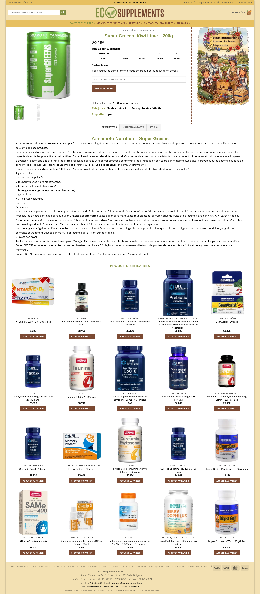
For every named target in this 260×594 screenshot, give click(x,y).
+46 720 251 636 (93, 582)
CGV (63, 566)
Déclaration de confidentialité (193, 566)
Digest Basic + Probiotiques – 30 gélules (227, 469)
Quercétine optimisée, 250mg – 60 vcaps (178, 470)
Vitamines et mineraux (112, 23)
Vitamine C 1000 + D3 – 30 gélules (33, 321)
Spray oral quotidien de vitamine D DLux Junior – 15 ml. (81, 542)
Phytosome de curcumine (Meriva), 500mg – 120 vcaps (130, 470)
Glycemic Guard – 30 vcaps (33, 469)
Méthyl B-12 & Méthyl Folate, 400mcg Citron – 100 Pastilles (226, 398)
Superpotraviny (148, 29)
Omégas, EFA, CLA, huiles (159, 23)
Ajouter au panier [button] (33, 336)
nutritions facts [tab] (133, 127)
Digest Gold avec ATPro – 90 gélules (226, 541)
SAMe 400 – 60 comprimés (33, 541)
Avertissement (137, 566)
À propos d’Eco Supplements (198, 2)
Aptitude (135, 23)
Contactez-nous (244, 2)
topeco (110, 114)
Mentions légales (49, 566)
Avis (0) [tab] (154, 127)
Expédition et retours (224, 2)
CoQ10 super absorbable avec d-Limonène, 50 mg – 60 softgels (130, 398)
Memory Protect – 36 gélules (82, 469)
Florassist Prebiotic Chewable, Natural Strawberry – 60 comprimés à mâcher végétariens (178, 324)
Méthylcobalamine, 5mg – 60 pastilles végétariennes (33, 398)
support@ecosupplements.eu (127, 582)
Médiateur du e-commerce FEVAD (105, 587)
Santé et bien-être (82, 23)
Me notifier (104, 88)
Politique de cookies (160, 566)
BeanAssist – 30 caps (227, 321)
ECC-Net (137, 587)
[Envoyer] (62, 12)
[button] (20, 2)
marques (183, 23)
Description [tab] (109, 127)
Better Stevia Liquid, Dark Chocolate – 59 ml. (81, 323)
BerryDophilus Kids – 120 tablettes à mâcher (178, 542)
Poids (125, 29)
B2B (125, 566)
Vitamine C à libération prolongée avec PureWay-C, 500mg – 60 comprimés (130, 542)
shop (133, 29)
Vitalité (157, 108)
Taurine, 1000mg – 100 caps (81, 397)
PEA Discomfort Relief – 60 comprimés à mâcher (130, 323)
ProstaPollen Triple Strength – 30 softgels (178, 398)
